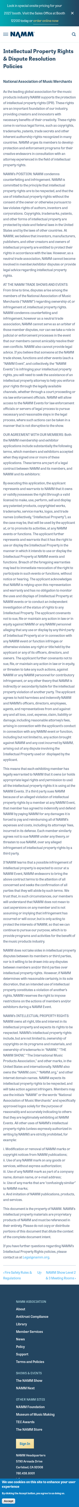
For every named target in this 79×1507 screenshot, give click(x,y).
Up (39, 1272)
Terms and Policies (30, 1361)
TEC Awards (25, 1421)
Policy (20, 1346)
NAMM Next (25, 1388)
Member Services (29, 1331)
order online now (45, 20)
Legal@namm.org (36, 1257)
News (20, 1339)
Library (21, 1324)
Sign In (25, 1443)
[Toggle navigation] (5, 34)
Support (22, 1354)
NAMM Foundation (30, 1406)
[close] (72, 13)
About (20, 1309)
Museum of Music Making (35, 1414)
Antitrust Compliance (32, 1316)
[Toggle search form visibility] (74, 34)
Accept (8, 1501)
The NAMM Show (29, 1380)
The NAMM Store (29, 1429)
